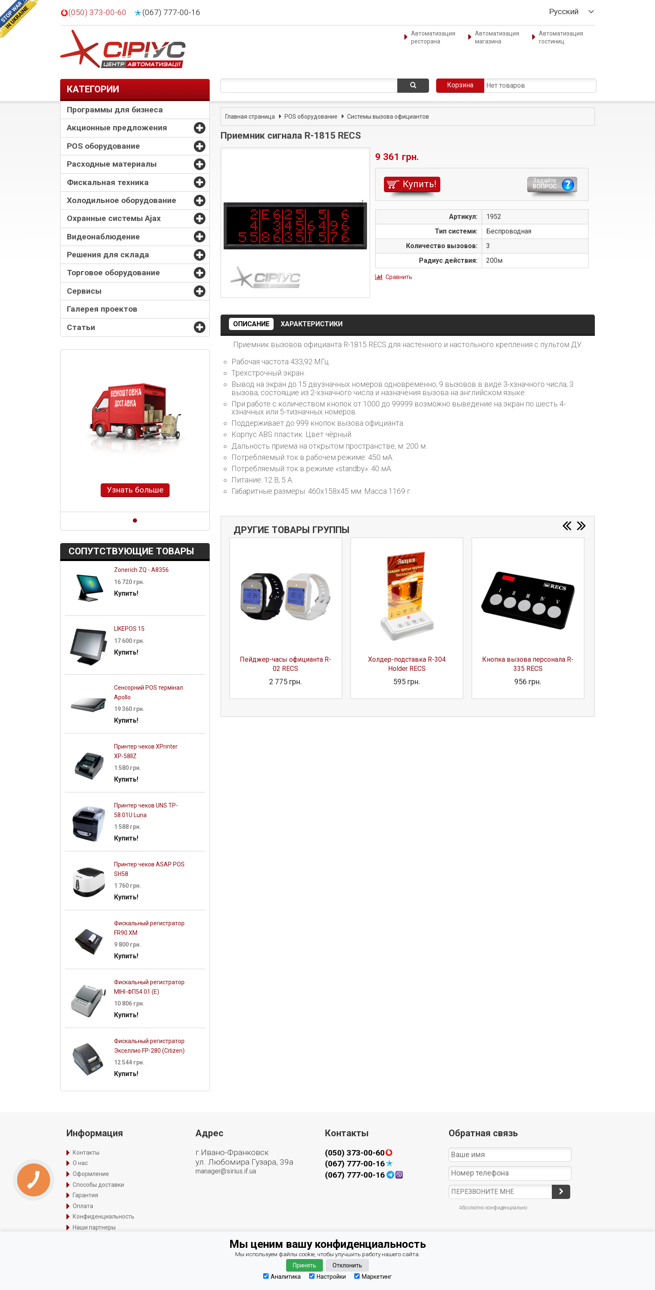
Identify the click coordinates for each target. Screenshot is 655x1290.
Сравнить (399, 277)
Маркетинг (373, 1276)
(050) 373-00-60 (98, 12)
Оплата (83, 1206)
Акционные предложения (117, 127)
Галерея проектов (102, 309)
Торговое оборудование (113, 272)
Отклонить (347, 1265)
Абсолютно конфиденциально (493, 1208)
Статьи (81, 327)
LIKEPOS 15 (129, 628)
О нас (80, 1163)
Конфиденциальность (104, 1216)
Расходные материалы (112, 164)
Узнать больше (135, 490)
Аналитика (282, 1276)
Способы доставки (98, 1184)
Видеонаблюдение (103, 236)
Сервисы (84, 291)
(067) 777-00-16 (171, 12)
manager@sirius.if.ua (225, 1171)
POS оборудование (103, 146)
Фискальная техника (108, 182)
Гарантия (85, 1195)
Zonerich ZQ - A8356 (141, 569)
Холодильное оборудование (121, 200)
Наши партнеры (94, 1227)
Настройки (327, 1276)
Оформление (91, 1174)
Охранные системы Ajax (114, 218)
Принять (304, 1265)
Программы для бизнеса (115, 109)
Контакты (86, 1152)
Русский (564, 11)
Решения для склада (108, 254)
